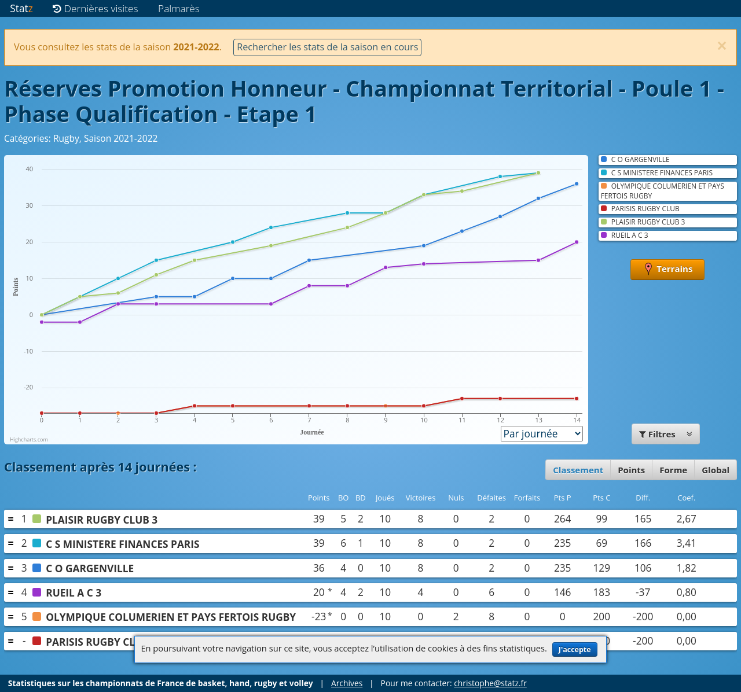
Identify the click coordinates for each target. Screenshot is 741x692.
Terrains (667, 270)
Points (631, 470)
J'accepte (575, 649)
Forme (673, 470)
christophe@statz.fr (490, 683)
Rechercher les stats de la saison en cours (327, 47)
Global (715, 470)
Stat (21, 8)
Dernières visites (95, 8)
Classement (578, 470)
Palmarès (179, 8)
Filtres (665, 434)
